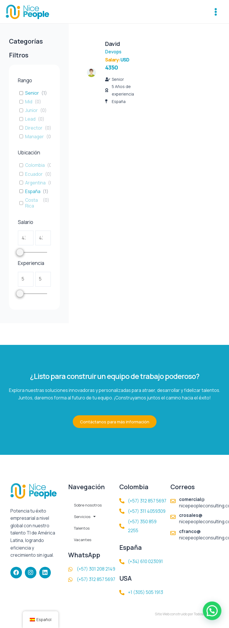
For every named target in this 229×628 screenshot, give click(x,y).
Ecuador (34, 174)
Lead (30, 119)
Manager (34, 136)
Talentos (82, 528)
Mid (28, 101)
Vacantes (82, 539)
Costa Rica (31, 203)
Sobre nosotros (88, 505)
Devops (113, 51)
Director (33, 128)
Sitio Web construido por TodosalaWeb (185, 614)
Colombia (35, 165)
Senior (32, 93)
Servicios (85, 516)
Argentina (35, 183)
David (112, 44)
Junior (31, 110)
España (32, 191)
